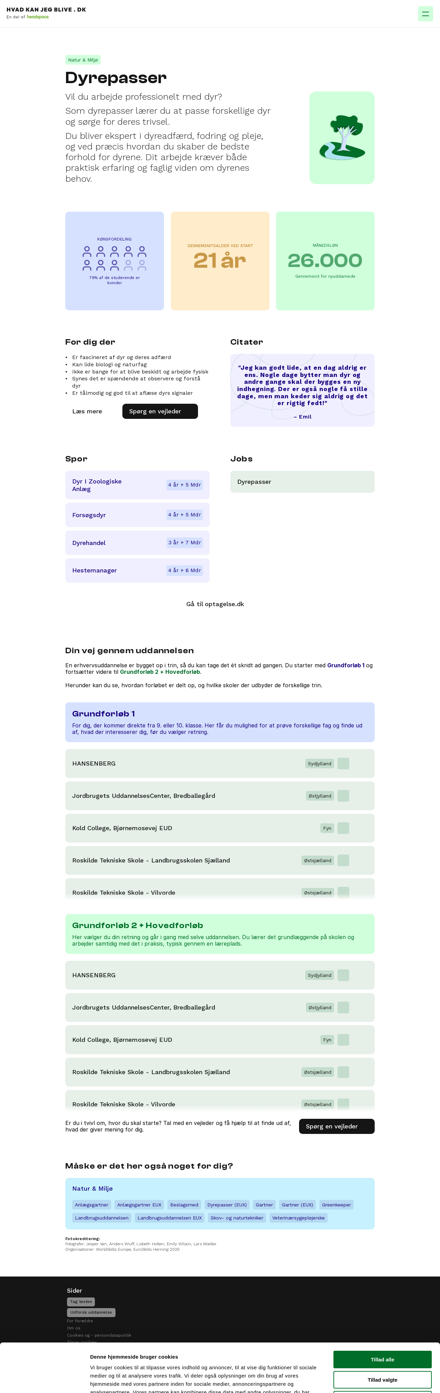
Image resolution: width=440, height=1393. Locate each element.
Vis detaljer (357, 1379)
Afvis (382, 1349)
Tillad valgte (382, 1329)
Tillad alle (382, 1309)
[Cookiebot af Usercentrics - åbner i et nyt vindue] (44, 1379)
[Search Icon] (356, 17)
